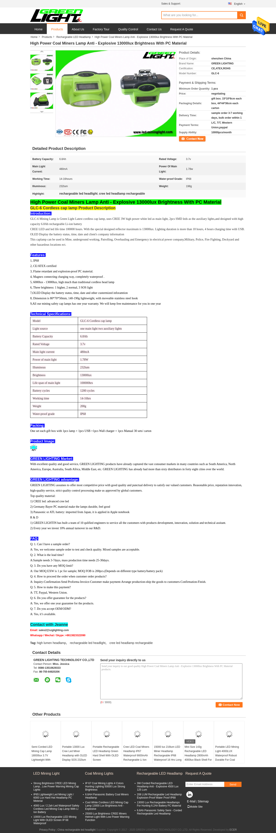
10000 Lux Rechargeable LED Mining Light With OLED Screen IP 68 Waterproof (54, 820)
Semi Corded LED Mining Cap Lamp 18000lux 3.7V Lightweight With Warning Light (41, 755)
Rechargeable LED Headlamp (73, 37)
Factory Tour (101, 29)
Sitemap (203, 801)
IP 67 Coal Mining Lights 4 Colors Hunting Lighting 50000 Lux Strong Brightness (105, 786)
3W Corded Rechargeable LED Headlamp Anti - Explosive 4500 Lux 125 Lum (158, 786)
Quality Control (128, 29)
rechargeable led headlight (87, 643)
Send (232, 784)
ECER (233, 829)
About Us (78, 29)
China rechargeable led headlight (77, 829)
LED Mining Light (46, 773)
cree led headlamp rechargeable (131, 643)
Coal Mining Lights (99, 773)
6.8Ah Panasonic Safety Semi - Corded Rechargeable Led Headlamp (159, 812)
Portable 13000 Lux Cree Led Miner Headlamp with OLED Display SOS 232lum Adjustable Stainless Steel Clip (74, 757)
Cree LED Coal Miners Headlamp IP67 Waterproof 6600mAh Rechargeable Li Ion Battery (136, 755)
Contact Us (154, 29)
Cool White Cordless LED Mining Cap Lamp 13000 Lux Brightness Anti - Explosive (106, 805)
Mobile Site (194, 806)
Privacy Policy (47, 829)
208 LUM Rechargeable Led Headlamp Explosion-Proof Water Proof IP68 (159, 796)
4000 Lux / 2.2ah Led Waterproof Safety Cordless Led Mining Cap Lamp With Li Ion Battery (56, 809)
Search (241, 15)
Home (38, 29)
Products (57, 29)
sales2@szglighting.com (54, 630)
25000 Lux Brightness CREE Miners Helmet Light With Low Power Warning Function (107, 817)
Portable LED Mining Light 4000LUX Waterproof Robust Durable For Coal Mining (227, 755)
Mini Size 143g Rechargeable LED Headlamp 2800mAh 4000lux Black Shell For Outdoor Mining (198, 755)
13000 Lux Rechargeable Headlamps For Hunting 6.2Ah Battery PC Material (159, 804)
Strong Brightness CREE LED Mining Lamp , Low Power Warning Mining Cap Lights (56, 786)
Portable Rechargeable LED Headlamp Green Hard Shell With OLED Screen (106, 753)
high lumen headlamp (51, 643)
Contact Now (186, 138)
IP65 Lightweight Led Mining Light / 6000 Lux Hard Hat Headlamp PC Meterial (53, 797)
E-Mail (191, 801)
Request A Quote (181, 29)
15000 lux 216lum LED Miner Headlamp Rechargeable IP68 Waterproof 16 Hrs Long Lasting (168, 755)
